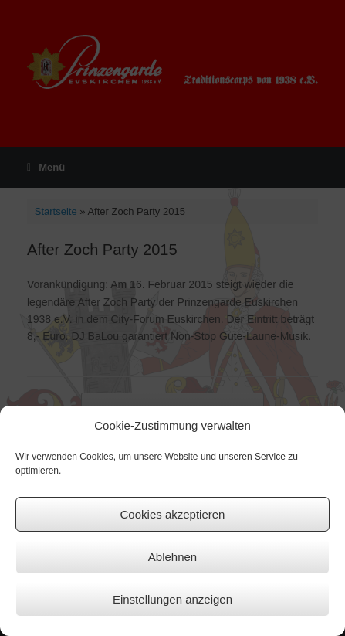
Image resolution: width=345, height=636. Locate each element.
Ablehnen (172, 556)
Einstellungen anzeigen (172, 599)
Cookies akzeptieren (172, 514)
